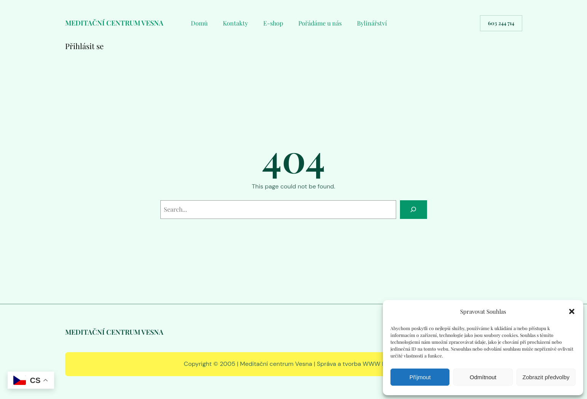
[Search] (413, 209)
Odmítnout (483, 377)
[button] (572, 311)
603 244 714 (501, 23)
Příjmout (420, 377)
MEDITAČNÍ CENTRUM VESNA (114, 22)
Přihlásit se (84, 46)
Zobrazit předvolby (546, 377)
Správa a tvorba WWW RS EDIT (360, 364)
